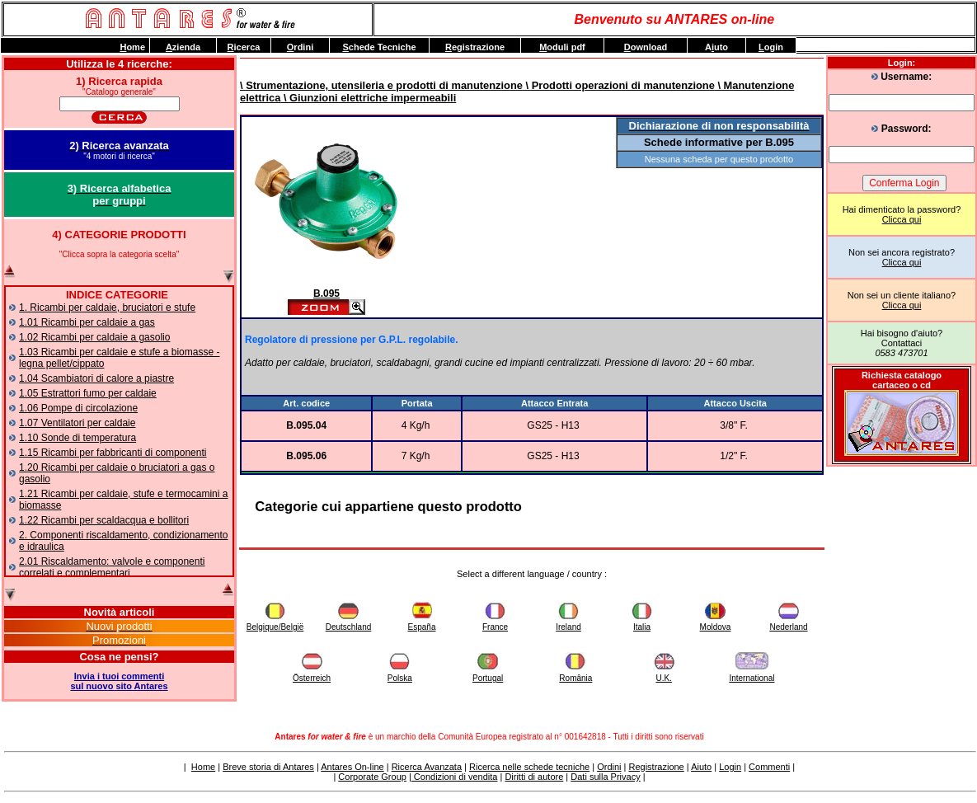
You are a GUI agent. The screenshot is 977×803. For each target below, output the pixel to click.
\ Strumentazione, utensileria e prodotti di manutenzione (381, 85)
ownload (646, 47)
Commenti (769, 767)
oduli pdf (562, 47)
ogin (771, 47)
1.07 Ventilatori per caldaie (77, 423)
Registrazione (655, 767)
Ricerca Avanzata (427, 767)
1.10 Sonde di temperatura (77, 438)
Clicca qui (902, 219)
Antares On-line (352, 767)
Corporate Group (372, 777)
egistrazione (475, 47)
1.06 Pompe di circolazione (78, 408)
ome (132, 47)
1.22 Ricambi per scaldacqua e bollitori (104, 520)
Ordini (609, 767)
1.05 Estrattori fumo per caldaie (88, 393)
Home (203, 767)
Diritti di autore (534, 777)
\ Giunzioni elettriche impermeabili (368, 98)
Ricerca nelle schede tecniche (529, 767)
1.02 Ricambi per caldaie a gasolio (94, 337)
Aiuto (701, 767)
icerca (244, 47)
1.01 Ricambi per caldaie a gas (87, 322)
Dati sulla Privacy (605, 777)
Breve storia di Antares (268, 767)
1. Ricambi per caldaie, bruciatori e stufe (107, 307)
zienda (183, 47)
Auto (716, 47)
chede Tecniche (379, 47)
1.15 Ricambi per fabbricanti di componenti (112, 452)
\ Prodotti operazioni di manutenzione (619, 85)
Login (730, 767)
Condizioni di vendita (454, 777)
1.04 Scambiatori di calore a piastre (96, 378)
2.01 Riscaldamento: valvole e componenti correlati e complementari (111, 567)
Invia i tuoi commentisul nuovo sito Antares (118, 681)
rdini (300, 47)
